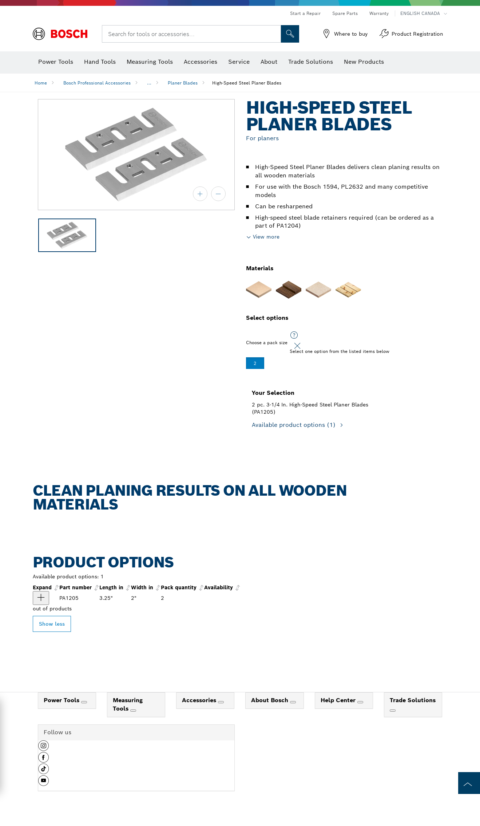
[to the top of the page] (469, 783)
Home (41, 83)
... (149, 83)
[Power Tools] (84, 702)
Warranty (379, 13)
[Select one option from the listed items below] (294, 335)
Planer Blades (183, 83)
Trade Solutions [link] (413, 700)
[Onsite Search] (290, 34)
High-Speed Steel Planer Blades (246, 83)
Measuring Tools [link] (128, 704)
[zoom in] (200, 193)
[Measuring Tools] (133, 710)
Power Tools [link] (62, 700)
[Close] (297, 346)
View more (266, 236)
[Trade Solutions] (393, 710)
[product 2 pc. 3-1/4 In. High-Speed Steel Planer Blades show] (41, 598)
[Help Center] (360, 702)
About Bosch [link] (270, 700)
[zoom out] (218, 193)
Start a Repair (305, 13)
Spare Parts (345, 13)
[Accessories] (221, 702)
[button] (43, 748)
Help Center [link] (339, 700)
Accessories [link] (200, 700)
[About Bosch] (293, 702)
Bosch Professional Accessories (97, 83)
